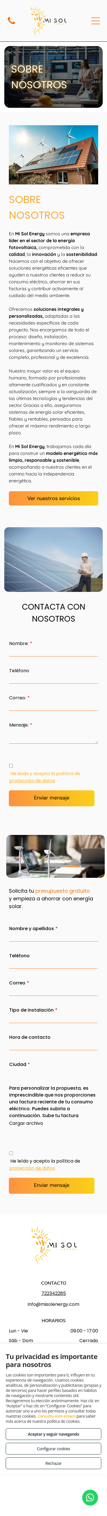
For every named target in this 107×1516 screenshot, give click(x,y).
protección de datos (32, 780)
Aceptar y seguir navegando (53, 1434)
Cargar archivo (26, 1123)
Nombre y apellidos (31, 928)
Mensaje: (19, 725)
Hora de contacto (30, 1037)
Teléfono (19, 670)
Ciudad (17, 1064)
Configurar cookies (53, 1448)
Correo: (17, 698)
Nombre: (19, 643)
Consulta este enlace (56, 1416)
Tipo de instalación (31, 1010)
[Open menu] (95, 21)
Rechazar (53, 1463)
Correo (17, 983)
